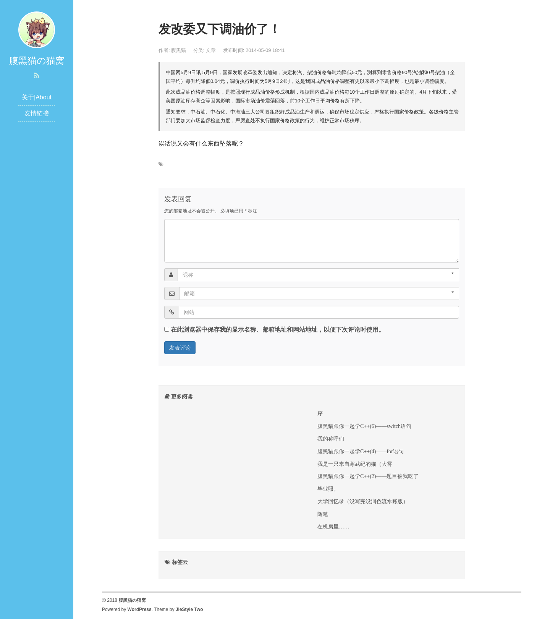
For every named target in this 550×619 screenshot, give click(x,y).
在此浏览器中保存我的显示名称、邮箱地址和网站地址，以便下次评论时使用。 (278, 329)
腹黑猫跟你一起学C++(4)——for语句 (360, 451)
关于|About (37, 97)
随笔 (322, 514)
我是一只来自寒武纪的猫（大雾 (354, 464)
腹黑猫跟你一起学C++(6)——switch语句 (364, 426)
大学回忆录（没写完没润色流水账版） (362, 501)
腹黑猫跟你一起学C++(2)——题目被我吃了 (368, 476)
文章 (211, 50)
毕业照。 (328, 488)
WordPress (140, 609)
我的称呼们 (330, 438)
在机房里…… (333, 526)
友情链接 (36, 113)
